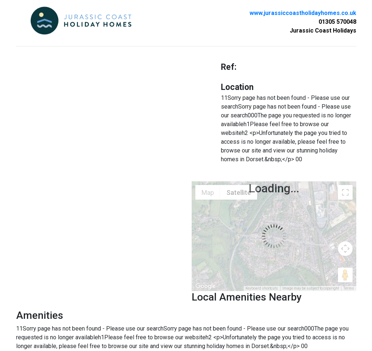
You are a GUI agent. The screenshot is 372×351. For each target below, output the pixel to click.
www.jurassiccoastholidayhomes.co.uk (302, 13)
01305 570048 (337, 21)
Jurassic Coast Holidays (323, 30)
